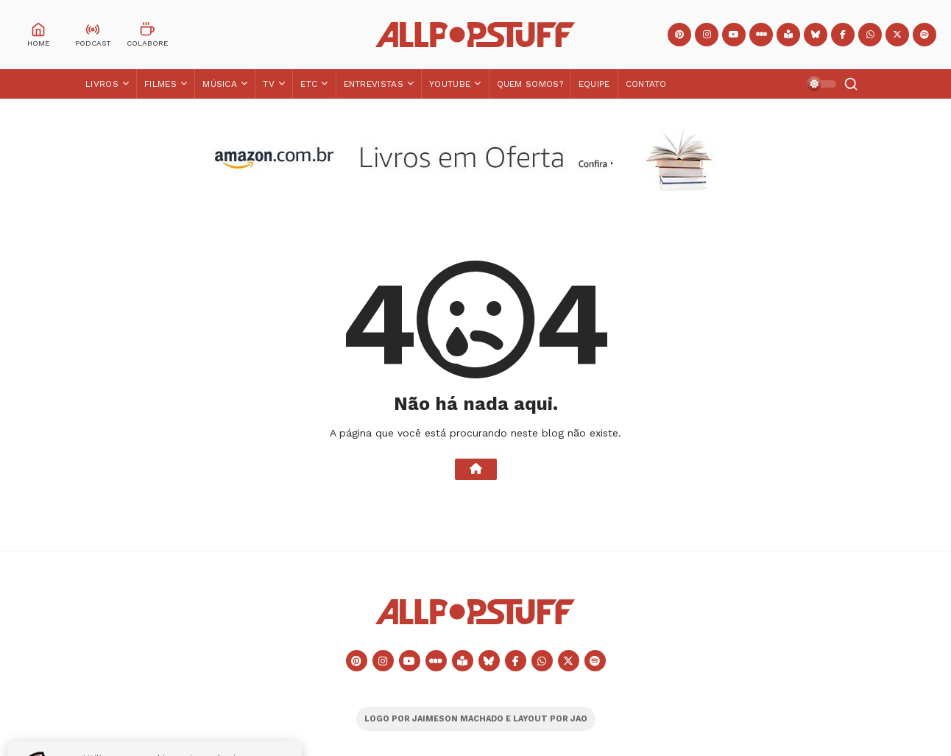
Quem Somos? (530, 84)
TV (269, 84)
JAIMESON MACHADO (457, 719)
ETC (308, 84)
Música (219, 84)
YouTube (449, 84)
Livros (102, 84)
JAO (578, 719)
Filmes (160, 84)
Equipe (594, 84)
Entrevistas (373, 84)
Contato (646, 84)
